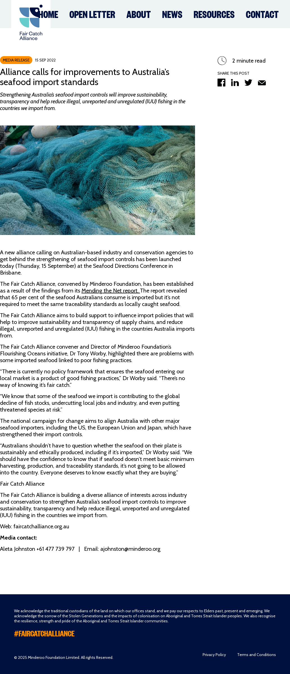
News (172, 13)
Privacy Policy (214, 654)
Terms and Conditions (256, 654)
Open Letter (92, 13)
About (138, 13)
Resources (214, 13)
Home (48, 13)
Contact (262, 13)
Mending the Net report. (110, 290)
